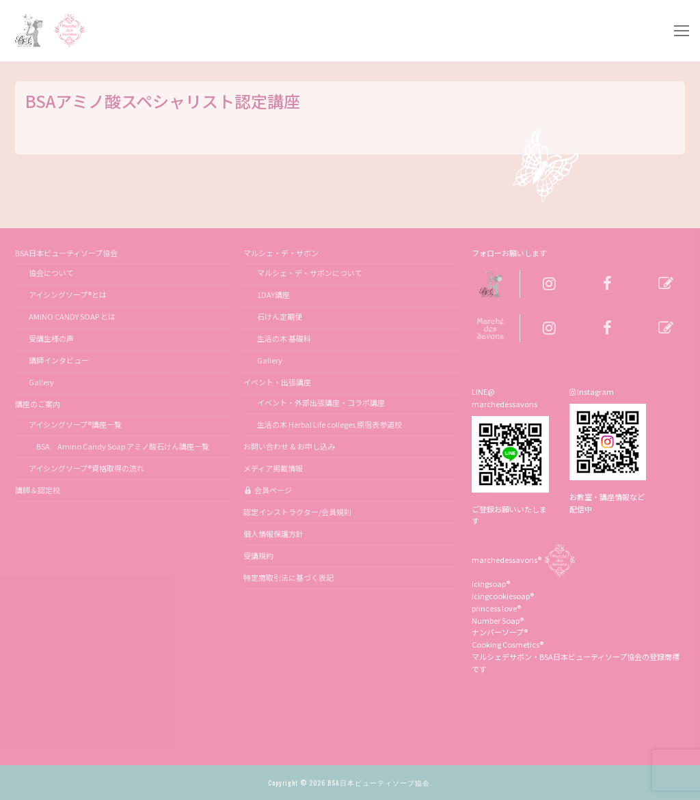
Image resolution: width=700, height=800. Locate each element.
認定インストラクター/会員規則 (297, 511)
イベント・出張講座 (277, 381)
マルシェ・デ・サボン (281, 252)
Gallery (41, 381)
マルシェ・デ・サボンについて (309, 272)
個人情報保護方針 (273, 533)
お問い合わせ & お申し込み (289, 446)
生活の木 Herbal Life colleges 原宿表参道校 (329, 424)
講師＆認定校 (37, 489)
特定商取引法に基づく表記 (288, 577)
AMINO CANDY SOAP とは (72, 316)
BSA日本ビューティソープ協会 (67, 252)
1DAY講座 (273, 294)
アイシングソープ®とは (68, 294)
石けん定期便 (279, 316)
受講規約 (258, 555)
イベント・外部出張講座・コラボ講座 (321, 402)
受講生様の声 (51, 338)
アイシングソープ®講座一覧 (75, 424)
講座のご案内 (38, 403)
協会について (51, 272)
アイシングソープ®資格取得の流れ (86, 468)
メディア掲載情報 (273, 468)
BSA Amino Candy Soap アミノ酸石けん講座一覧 (119, 446)
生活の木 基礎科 (284, 338)
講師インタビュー (59, 360)
